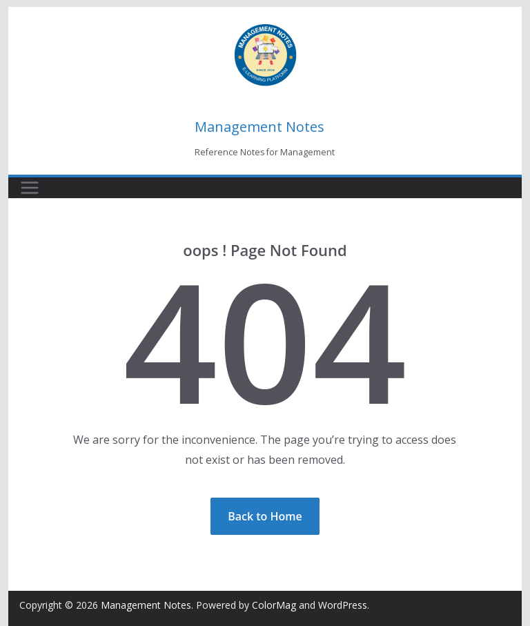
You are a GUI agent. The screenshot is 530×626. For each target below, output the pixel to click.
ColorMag (274, 605)
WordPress (342, 605)
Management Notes (259, 126)
